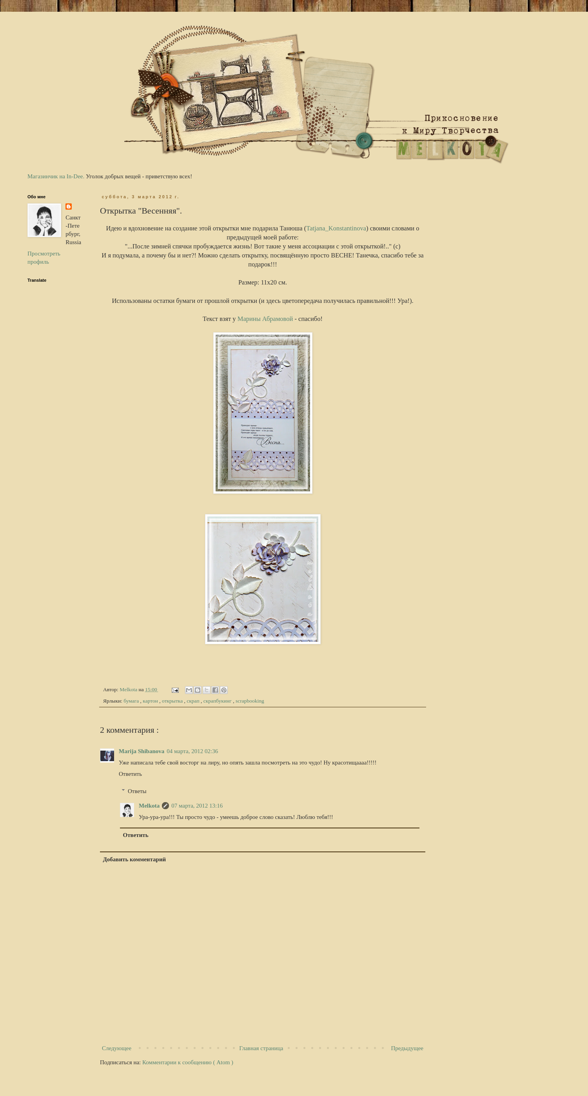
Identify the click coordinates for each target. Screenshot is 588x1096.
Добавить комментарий (134, 859)
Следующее (116, 1048)
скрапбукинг (218, 701)
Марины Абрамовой (265, 318)
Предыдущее (407, 1048)
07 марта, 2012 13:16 (197, 806)
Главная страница (261, 1048)
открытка (173, 701)
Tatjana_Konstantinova (336, 228)
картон (151, 701)
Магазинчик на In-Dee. (55, 176)
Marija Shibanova (141, 751)
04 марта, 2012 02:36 (192, 751)
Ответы (137, 791)
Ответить (130, 774)
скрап (194, 701)
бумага (131, 701)
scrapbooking (250, 701)
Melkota (149, 806)
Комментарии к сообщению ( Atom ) (187, 1062)
